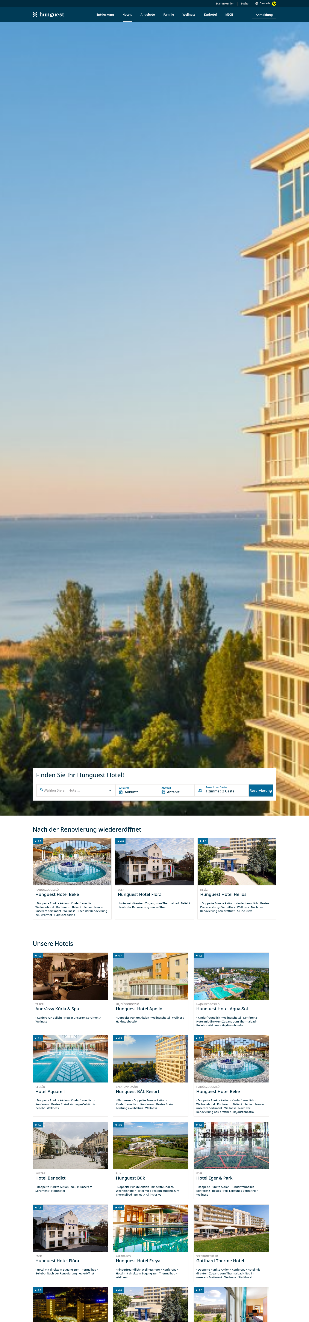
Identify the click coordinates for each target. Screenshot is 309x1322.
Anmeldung (264, 15)
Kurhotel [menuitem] (210, 14)
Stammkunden (225, 3)
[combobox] (76, 790)
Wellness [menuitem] (189, 14)
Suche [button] (244, 3)
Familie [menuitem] (168, 14)
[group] (72, 878)
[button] (75, 790)
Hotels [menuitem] (127, 14)
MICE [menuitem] (229, 14)
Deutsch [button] (265, 3)
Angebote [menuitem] (148, 14)
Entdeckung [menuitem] (105, 14)
